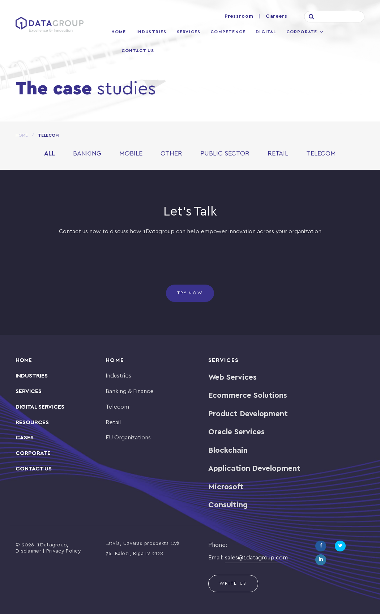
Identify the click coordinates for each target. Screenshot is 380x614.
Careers (276, 16)
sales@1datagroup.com (256, 558)
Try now (190, 293)
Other (171, 153)
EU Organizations (128, 438)
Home (118, 32)
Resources (32, 422)
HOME (22, 135)
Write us (233, 583)
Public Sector (224, 153)
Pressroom (239, 16)
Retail (278, 153)
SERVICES (29, 391)
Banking (87, 153)
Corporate (301, 32)
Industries (151, 32)
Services (189, 32)
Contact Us (137, 50)
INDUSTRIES (32, 376)
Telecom (321, 153)
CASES (25, 438)
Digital (266, 32)
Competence (227, 32)
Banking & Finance (130, 391)
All (49, 153)
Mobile (130, 153)
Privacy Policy (63, 551)
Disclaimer (28, 551)
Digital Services (40, 407)
